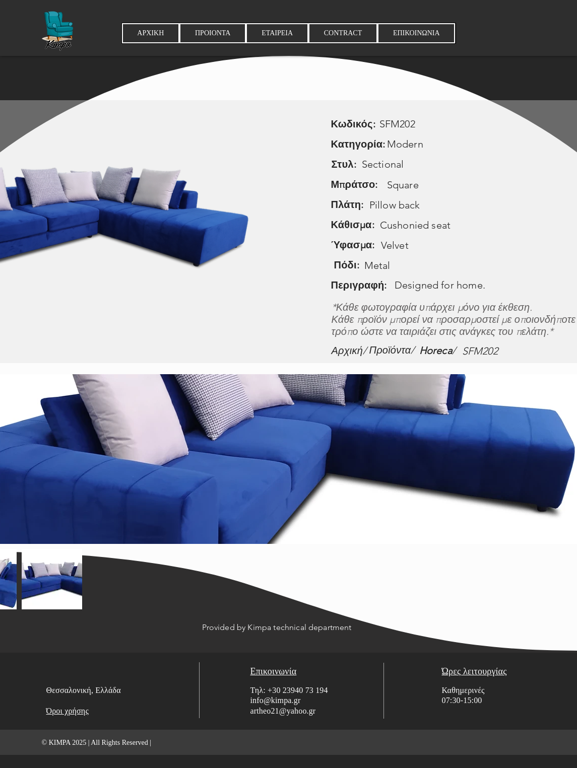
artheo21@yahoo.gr (283, 711)
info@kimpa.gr (275, 700)
